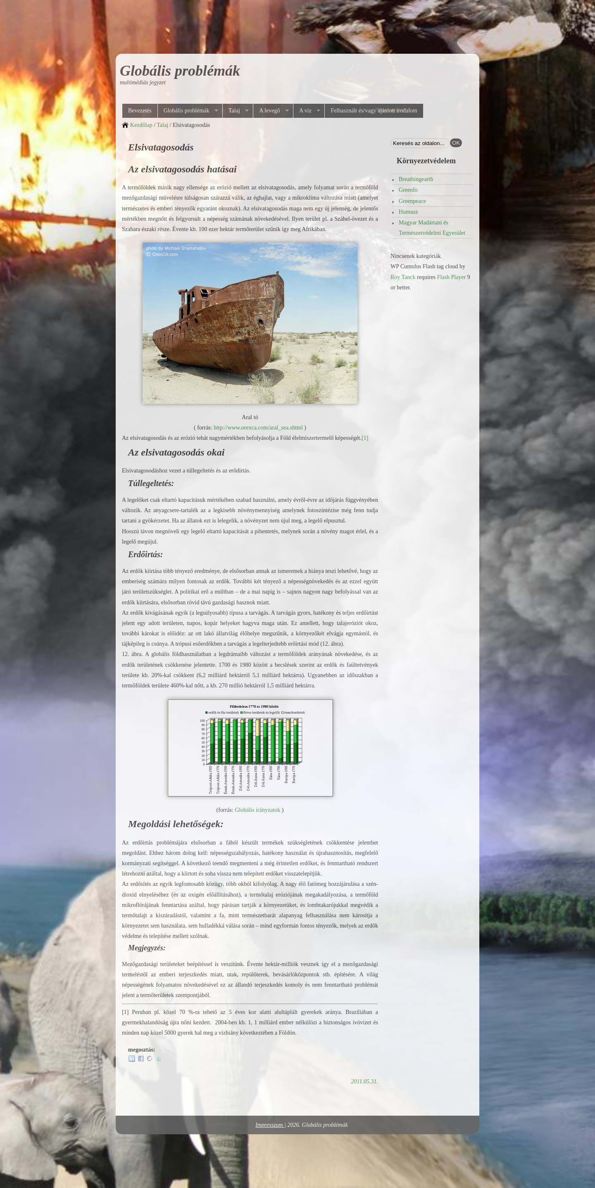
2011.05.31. (364, 1081)
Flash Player (451, 277)
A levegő (270, 110)
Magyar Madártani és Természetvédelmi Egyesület (432, 227)
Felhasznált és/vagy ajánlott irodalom (374, 110)
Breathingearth (416, 179)
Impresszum (269, 1125)
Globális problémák (180, 70)
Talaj (235, 110)
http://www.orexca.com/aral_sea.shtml (258, 428)
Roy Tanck (403, 277)
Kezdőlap (141, 125)
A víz (306, 110)
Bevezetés (140, 110)
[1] (365, 438)
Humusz (408, 212)
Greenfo (408, 190)
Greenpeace (412, 201)
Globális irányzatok (257, 810)
